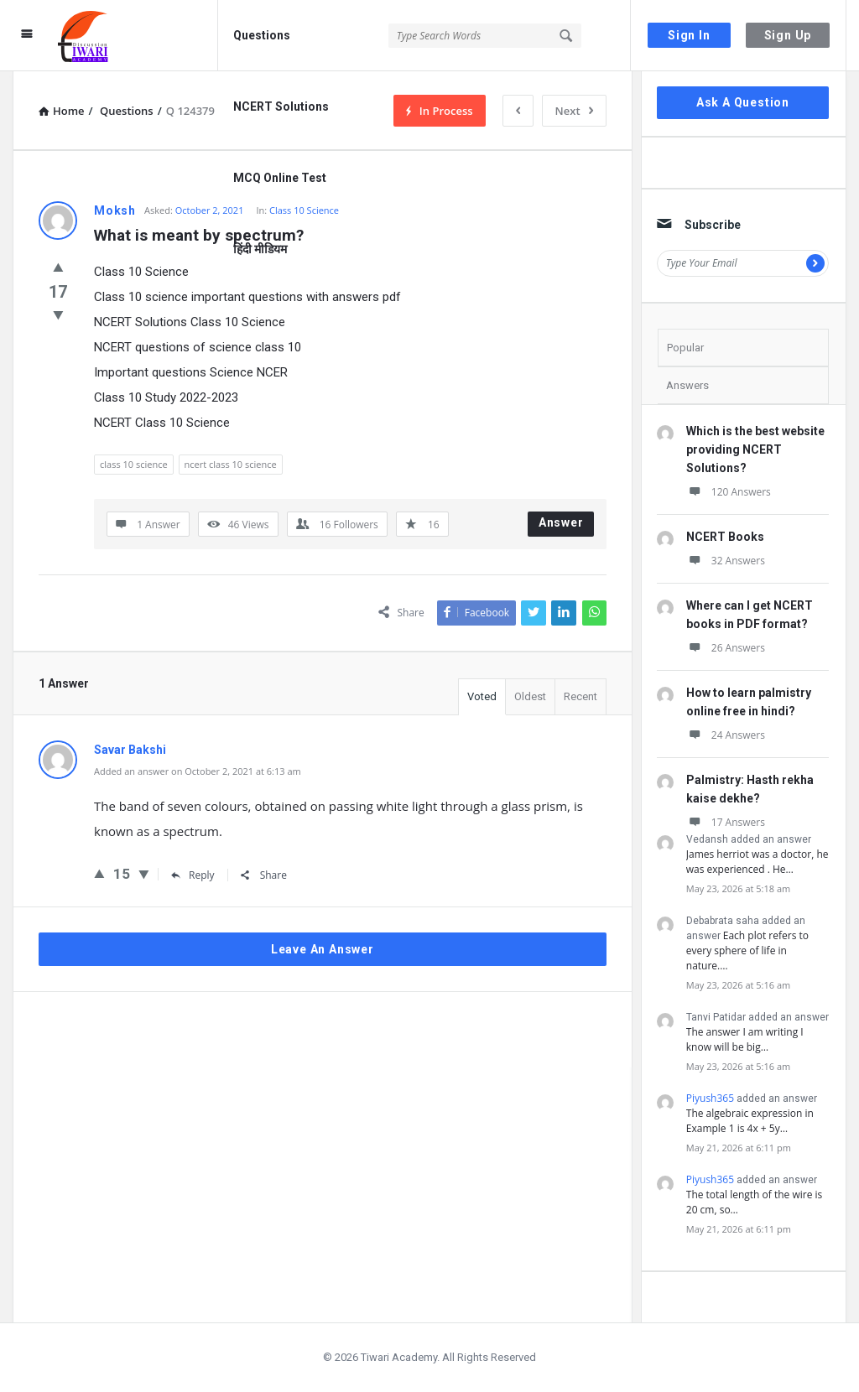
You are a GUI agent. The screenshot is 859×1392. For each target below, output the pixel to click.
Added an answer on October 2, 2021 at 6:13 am (197, 771)
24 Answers (725, 735)
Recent (580, 696)
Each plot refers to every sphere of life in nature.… (747, 950)
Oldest (530, 696)
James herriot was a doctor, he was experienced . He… (757, 861)
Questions (261, 35)
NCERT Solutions (281, 106)
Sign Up (788, 35)
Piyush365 (710, 1098)
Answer (561, 522)
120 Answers (728, 492)
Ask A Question (742, 102)
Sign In (689, 35)
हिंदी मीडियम (260, 249)
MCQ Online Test (279, 177)
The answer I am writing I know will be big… (745, 1039)
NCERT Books (725, 536)
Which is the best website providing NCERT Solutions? (755, 449)
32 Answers (725, 560)
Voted (482, 696)
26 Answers (725, 648)
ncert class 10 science (231, 464)
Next (574, 110)
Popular (685, 347)
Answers (687, 385)
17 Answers (725, 822)
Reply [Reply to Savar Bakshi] (193, 875)
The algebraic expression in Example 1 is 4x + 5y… (750, 1120)
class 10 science (134, 464)
